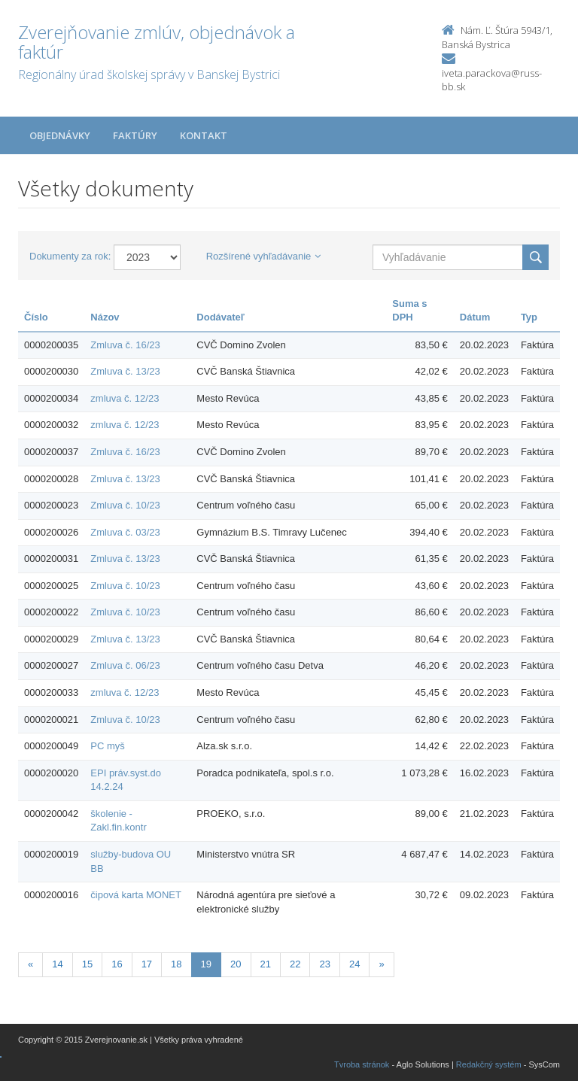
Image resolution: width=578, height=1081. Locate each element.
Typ (529, 317)
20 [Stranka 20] (235, 964)
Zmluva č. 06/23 (125, 665)
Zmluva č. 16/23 (125, 345)
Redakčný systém (489, 1064)
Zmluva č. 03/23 (125, 532)
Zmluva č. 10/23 (125, 505)
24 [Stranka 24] (354, 964)
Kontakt (203, 135)
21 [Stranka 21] (265, 964)
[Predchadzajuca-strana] (30, 964)
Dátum (475, 317)
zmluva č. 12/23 (124, 398)
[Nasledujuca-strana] (381, 964)
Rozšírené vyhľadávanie (263, 256)
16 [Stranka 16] (116, 964)
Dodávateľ (220, 317)
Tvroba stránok (361, 1064)
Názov (104, 317)
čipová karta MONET (135, 894)
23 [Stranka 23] (324, 964)
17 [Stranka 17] (146, 964)
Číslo (36, 317)
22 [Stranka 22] (295, 964)
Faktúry (135, 135)
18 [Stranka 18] (176, 964)
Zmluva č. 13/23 (125, 371)
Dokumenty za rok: (70, 256)
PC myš (107, 746)
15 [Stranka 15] (87, 964)
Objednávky (59, 135)
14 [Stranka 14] (57, 964)
